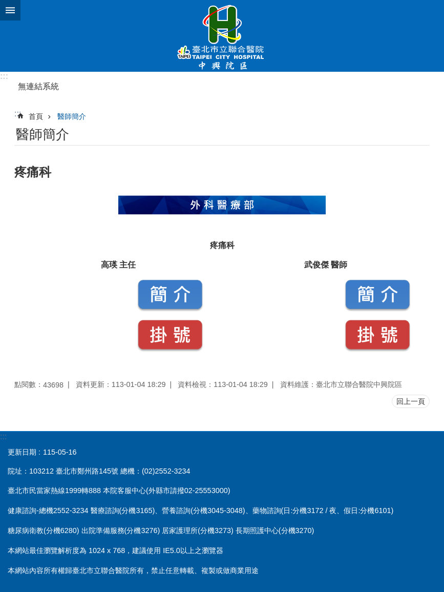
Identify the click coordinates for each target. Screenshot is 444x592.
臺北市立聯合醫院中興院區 (222, 36)
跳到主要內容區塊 (5, 5)
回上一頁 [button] (410, 401)
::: (4, 76)
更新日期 (22, 452)
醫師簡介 (71, 116)
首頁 (36, 116)
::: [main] (17, 113)
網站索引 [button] (10, 10)
